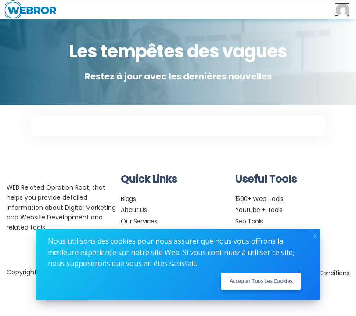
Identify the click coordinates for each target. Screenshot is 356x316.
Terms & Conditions (320, 273)
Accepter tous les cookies (261, 281)
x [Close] (315, 235)
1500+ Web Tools (259, 198)
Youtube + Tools (259, 209)
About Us (134, 209)
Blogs (128, 198)
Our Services (139, 221)
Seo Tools (249, 221)
